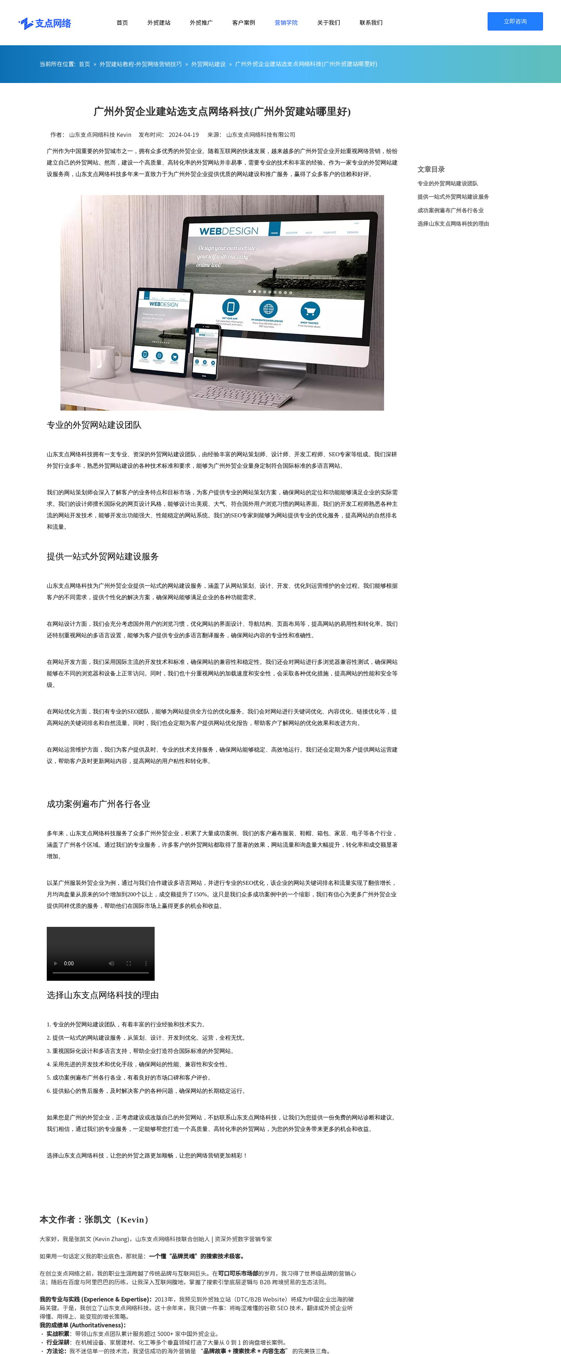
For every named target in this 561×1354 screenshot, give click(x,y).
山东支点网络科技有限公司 (260, 134)
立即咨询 (515, 21)
